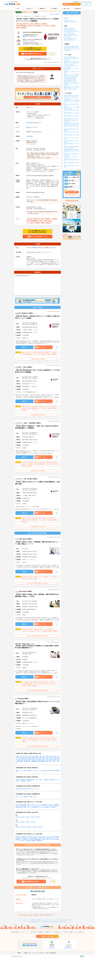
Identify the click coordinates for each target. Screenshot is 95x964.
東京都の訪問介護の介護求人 (70, 56)
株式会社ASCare (18, 540)
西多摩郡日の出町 (27, 761)
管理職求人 (19, 837)
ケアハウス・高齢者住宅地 (32, 807)
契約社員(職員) (25, 788)
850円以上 (17, 816)
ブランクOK (56, 837)
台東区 (33, 756)
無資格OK (29, 780)
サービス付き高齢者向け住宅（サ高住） (45, 804)
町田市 (36, 758)
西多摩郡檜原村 (34, 761)
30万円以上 (33, 821)
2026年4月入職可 (50, 837)
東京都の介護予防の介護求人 (70, 89)
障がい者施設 (51, 805)
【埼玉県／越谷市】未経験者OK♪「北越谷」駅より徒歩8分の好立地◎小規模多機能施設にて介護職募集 (37, 427)
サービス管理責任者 (44, 921)
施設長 (49, 770)
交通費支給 (34, 840)
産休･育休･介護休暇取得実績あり (35, 839)
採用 (41, 952)
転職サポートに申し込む (61, 4)
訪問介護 (17, 804)
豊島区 (24, 757)
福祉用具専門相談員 (53, 921)
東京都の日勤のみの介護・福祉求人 (71, 124)
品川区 (44, 756)
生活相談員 (25, 770)
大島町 (47, 761)
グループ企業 (45, 952)
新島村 (50, 761)
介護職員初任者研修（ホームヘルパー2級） (34, 779)
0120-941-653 (37, 891)
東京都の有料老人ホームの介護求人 (71, 61)
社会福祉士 (23, 779)
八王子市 (52, 757)
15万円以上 (17, 821)
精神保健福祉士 (23, 780)
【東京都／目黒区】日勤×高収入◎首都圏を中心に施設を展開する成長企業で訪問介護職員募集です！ (37, 646)
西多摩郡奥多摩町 (41, 761)
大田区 (50, 756)
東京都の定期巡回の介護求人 (70, 81)
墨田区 (37, 756)
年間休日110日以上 (33, 837)
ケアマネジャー (45, 919)
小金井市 (40, 758)
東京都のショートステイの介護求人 (71, 86)
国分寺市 (55, 758)
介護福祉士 (17, 779)
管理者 (65, 921)
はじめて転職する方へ (72, 194)
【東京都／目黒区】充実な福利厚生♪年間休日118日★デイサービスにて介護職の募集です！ (37, 702)
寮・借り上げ (35, 836)
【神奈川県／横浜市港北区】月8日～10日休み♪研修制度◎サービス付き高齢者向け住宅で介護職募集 (37, 371)
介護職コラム (72, 931)
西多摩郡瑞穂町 (20, 761)
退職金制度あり (40, 840)
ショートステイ (41, 807)
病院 (16, 796)
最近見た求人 (77, 8)
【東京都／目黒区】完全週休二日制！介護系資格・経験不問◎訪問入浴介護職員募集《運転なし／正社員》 (37, 595)
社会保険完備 (28, 840)
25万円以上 (28, 821)
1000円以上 (22, 816)
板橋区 (33, 757)
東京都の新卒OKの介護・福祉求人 (71, 149)
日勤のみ (44, 837)
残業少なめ (48, 839)
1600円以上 (38, 816)
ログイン (76, 4)
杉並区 (21, 757)
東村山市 (51, 758)
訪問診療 (20, 807)
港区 (24, 756)
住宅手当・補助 (41, 836)
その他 (34, 796)
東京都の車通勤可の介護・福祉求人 (71, 99)
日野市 (47, 758)
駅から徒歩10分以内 (23, 836)
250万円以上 (17, 826)
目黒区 (47, 756)
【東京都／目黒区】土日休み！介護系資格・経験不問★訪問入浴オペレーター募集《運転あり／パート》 (37, 543)
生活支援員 (60, 921)
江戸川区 (47, 757)
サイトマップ (24, 931)
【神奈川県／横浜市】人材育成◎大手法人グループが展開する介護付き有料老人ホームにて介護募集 (37, 317)
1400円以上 (33, 816)
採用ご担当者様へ (15, 931)
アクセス (29, 952)
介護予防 (53, 807)
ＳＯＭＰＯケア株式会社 (54, 14)
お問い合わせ (80, 931)
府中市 (26, 758)
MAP (24, 37)
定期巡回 (24, 807)
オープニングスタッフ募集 (50, 836)
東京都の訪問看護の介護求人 (70, 78)
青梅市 (22, 758)
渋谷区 (58, 756)
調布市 (33, 758)
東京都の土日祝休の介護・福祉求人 (71, 123)
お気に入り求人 (66, 8)
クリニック (20, 796)
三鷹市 (19, 758)
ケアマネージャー (35, 770)
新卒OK (44, 839)
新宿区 (27, 756)
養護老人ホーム (48, 807)
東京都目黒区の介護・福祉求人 (70, 21)
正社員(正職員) (29, 136)
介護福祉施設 (25, 796)
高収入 (28, 837)
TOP (17, 8)
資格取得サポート (18, 839)
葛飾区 (44, 757)
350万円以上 (29, 826)
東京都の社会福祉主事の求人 (70, 34)
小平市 (44, 758)
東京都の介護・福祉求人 (69, 20)
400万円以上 (34, 826)
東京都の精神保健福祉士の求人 (70, 38)
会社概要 (25, 952)
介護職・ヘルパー (18, 770)
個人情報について (48, 931)
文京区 (30, 756)
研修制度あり (25, 839)
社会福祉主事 (46, 779)
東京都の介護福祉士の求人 (69, 28)
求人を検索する (53, 8)
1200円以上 (28, 816)
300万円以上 (23, 826)
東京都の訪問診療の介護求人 (70, 80)
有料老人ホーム (34, 804)
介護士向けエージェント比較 (61, 931)
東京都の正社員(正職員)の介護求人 (71, 46)
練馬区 (37, 757)
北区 (27, 757)
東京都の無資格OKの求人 (69, 39)
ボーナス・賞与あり (21, 840)
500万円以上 (40, 826)
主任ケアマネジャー (54, 919)
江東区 (40, 756)
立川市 (55, 757)
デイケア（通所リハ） (36, 805)
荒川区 (30, 757)
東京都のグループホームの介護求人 (71, 74)
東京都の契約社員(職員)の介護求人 (71, 47)
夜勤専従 (17, 836)
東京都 (24, 34)
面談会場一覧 (41, 8)
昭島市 (29, 758)
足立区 (40, 757)
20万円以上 (23, 821)
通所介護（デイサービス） (32, 127)
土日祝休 (40, 837)
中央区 (21, 756)
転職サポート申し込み (47, 936)
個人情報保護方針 (52, 952)
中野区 (17, 757)
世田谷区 (54, 756)
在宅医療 (30, 796)
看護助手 (30, 770)
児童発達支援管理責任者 (33, 921)
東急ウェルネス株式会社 (19, 699)
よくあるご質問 (33, 931)
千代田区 (17, 756)
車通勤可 (30, 836)
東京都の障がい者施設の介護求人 (71, 75)
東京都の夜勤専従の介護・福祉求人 (71, 95)
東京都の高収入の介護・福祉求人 (71, 118)
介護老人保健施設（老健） (25, 804)
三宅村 (54, 761)
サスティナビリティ (36, 952)
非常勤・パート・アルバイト (33, 788)
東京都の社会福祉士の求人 (69, 29)
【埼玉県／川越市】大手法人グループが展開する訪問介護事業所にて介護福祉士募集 (37, 483)
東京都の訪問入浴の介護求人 (70, 77)
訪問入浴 (56, 805)
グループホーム (45, 805)
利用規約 (40, 931)
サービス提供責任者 (44, 770)
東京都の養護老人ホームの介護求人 (71, 87)
